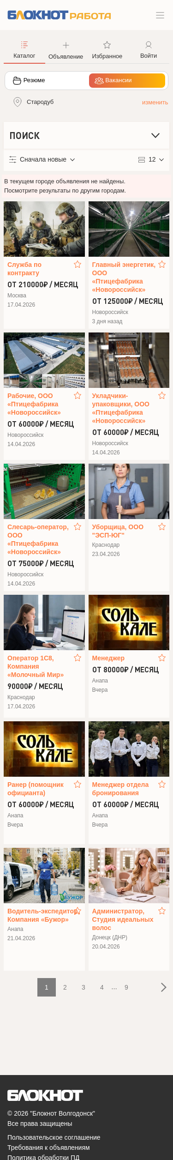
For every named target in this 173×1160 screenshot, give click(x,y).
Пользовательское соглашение (54, 1137)
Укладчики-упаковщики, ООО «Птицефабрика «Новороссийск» (121, 408)
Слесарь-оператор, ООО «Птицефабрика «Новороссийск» (38, 539)
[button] (66, 49)
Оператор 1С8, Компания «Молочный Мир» (35, 666)
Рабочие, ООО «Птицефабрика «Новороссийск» (34, 404)
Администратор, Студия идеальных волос (123, 919)
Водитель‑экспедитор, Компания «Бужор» (39, 915)
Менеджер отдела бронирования (120, 789)
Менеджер (108, 658)
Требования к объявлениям (48, 1147)
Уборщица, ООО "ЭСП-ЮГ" (118, 531)
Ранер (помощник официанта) (35, 789)
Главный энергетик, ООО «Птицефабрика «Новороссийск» (124, 277)
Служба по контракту (24, 269)
